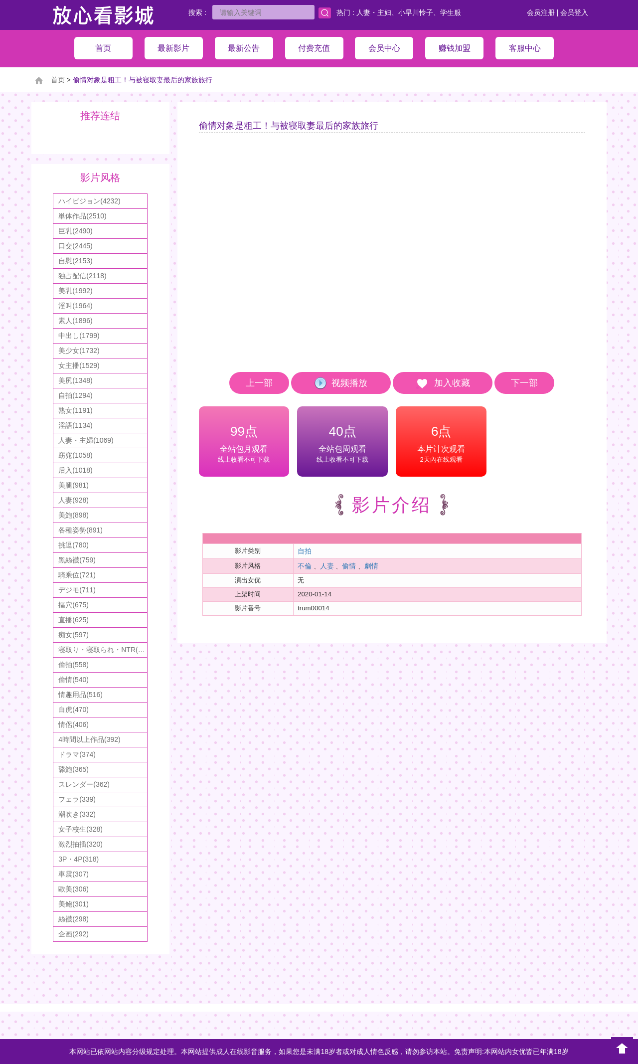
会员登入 (574, 12)
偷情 (349, 566)
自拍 (305, 551)
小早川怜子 (415, 12)
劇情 (371, 566)
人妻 (327, 566)
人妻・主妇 (373, 12)
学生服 (450, 12)
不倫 (305, 566)
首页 (58, 80)
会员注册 (541, 12)
